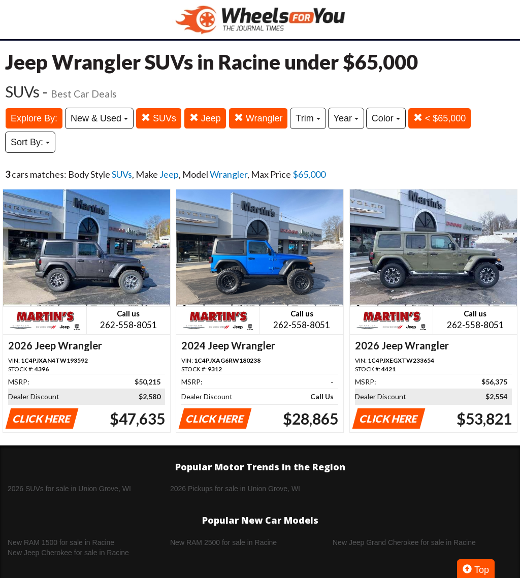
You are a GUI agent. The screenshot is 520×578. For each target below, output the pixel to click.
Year (346, 118)
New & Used (99, 118)
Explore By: (34, 118)
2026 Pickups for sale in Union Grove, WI (235, 489)
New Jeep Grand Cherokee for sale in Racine (404, 542)
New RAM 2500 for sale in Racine (223, 542)
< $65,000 (439, 118)
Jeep (205, 118)
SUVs (158, 118)
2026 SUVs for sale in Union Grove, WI (69, 489)
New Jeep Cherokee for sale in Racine (68, 553)
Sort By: (30, 142)
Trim (308, 118)
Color (386, 118)
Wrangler (258, 118)
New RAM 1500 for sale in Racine (61, 542)
